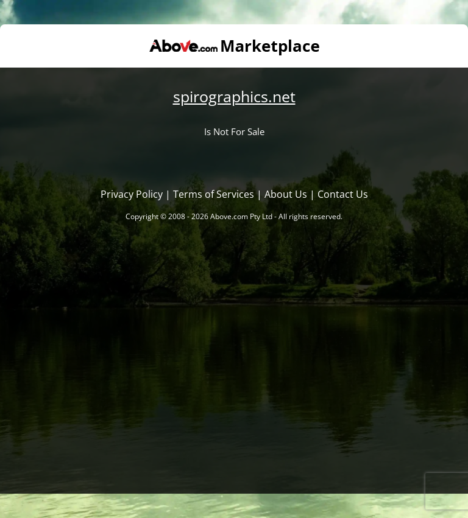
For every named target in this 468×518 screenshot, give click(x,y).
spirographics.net (234, 96)
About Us (285, 194)
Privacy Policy (132, 194)
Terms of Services (213, 194)
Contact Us (342, 194)
